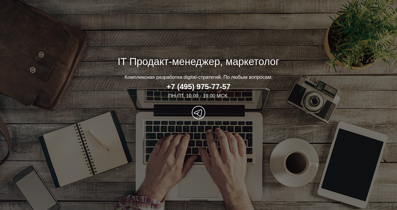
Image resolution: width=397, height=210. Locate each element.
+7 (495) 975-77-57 (198, 87)
